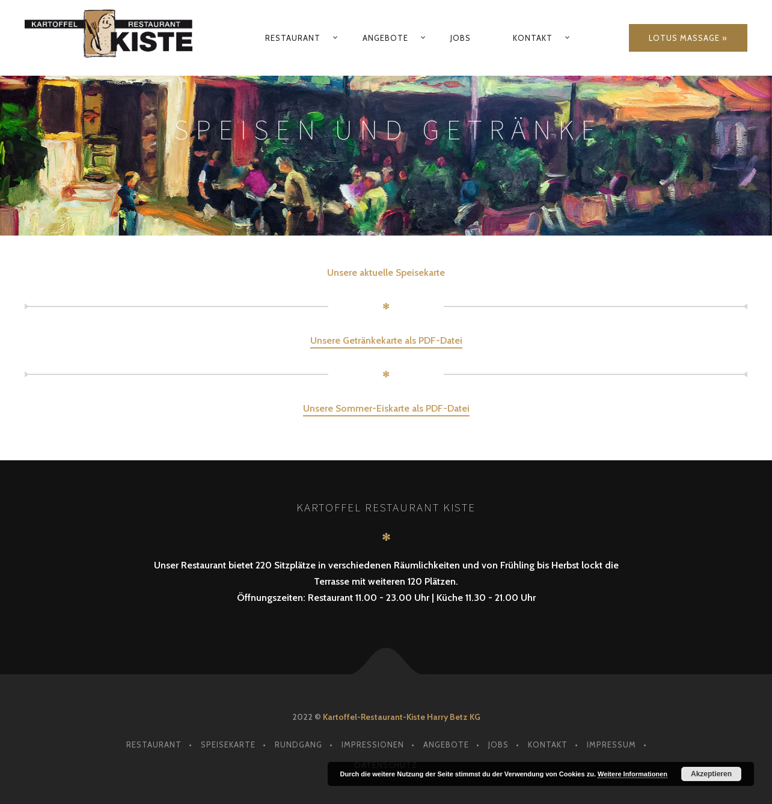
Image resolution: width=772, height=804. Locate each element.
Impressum (611, 744)
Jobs (460, 38)
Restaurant (292, 38)
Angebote (385, 38)
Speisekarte (228, 744)
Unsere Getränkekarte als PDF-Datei (386, 340)
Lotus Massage (684, 38)
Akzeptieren (711, 774)
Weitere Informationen (632, 774)
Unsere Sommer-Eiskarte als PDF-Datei (386, 408)
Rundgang (298, 744)
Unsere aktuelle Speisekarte (386, 272)
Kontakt (533, 38)
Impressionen (373, 744)
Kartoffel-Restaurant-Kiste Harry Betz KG (401, 716)
